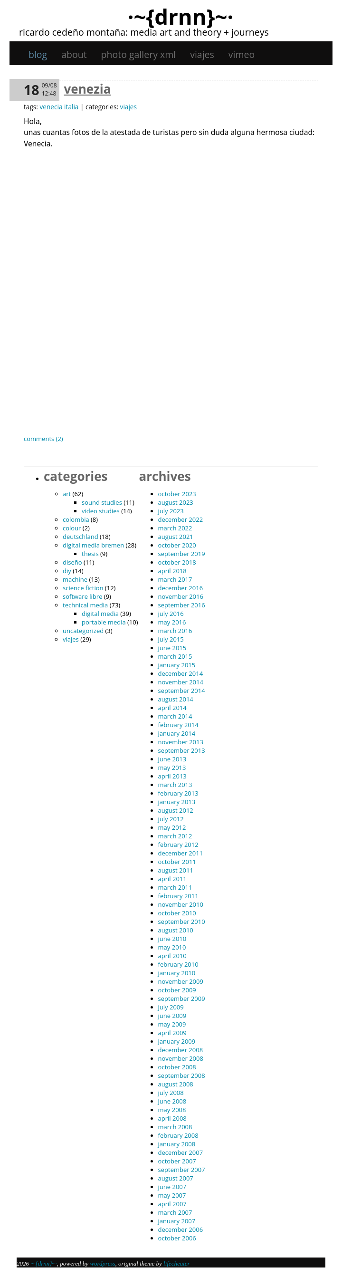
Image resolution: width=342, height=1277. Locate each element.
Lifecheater (176, 1263)
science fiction (83, 588)
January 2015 (177, 665)
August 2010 (175, 930)
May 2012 (172, 827)
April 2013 (172, 776)
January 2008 (177, 1144)
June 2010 (172, 938)
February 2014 (178, 724)
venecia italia (58, 106)
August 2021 (175, 536)
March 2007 (175, 1212)
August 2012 (175, 810)
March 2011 (175, 887)
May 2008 (172, 1109)
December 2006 (180, 1229)
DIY (67, 570)
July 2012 (171, 819)
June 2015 (172, 647)
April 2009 (172, 1032)
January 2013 (177, 801)
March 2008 (175, 1127)
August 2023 (175, 502)
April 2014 (172, 707)
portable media (104, 622)
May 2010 (172, 947)
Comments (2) (43, 438)
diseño (72, 562)
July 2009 (171, 1007)
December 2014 (180, 673)
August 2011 (175, 870)
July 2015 (171, 639)
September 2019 (181, 553)
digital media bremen (93, 545)
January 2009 (177, 1041)
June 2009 (172, 1015)
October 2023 (177, 494)
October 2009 (177, 990)
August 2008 (175, 1084)
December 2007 (180, 1152)
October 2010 (177, 913)
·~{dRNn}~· (180, 16)
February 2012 (178, 844)
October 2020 (177, 545)
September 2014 (181, 690)
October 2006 (177, 1238)
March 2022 (175, 528)
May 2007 (172, 1195)
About (73, 54)
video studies (101, 511)
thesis (90, 553)
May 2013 (172, 767)
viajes (202, 54)
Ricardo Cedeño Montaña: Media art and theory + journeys (144, 32)
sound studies (102, 502)
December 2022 (180, 519)
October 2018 (177, 562)
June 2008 (172, 1101)
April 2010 (172, 955)
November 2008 (180, 1058)
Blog (37, 54)
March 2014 (175, 716)
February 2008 (178, 1135)
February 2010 (178, 964)
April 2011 (172, 878)
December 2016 (180, 588)
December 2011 (180, 853)
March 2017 (175, 579)
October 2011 (177, 861)
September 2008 (181, 1075)
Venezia (87, 88)
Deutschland (80, 536)
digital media (100, 613)
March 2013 (175, 784)
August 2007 (175, 1178)
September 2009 (181, 998)
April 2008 (172, 1118)
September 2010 (181, 921)
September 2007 (181, 1169)
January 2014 (177, 733)
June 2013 (172, 759)
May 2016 (172, 622)
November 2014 (180, 682)
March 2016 (175, 630)
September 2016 (181, 605)
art (67, 494)
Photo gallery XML (138, 54)
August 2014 (175, 699)
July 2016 (171, 613)
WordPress (102, 1263)
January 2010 (177, 973)
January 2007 (177, 1221)
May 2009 (172, 1024)
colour (72, 528)
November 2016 (180, 596)
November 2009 (180, 981)
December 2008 (180, 1050)
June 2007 (172, 1186)
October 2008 (177, 1067)
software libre (82, 596)
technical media (85, 605)
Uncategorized (83, 630)
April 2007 (172, 1204)
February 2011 (178, 896)
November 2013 (180, 742)
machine (75, 579)
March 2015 (175, 656)
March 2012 (175, 836)
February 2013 (178, 793)
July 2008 (171, 1092)
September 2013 (181, 750)
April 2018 (172, 570)
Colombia (76, 519)
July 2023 (171, 511)
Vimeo (241, 54)
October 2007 (177, 1161)
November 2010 (180, 904)
